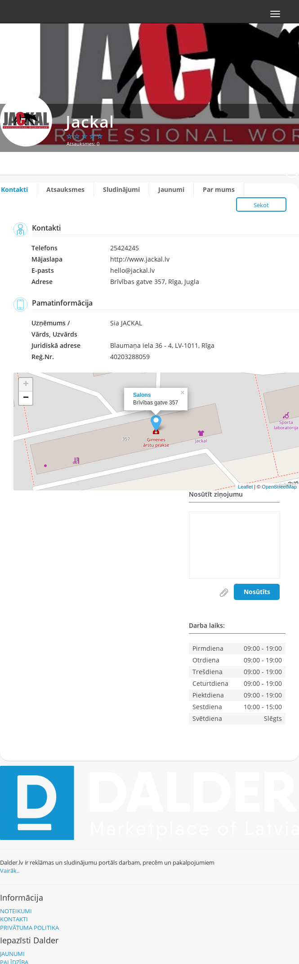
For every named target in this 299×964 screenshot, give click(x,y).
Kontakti (14, 189)
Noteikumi (16, 911)
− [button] (26, 398)
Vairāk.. (9, 870)
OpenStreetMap (279, 486)
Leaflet (245, 486)
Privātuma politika (29, 928)
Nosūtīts (257, 591)
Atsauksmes (65, 189)
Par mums (219, 189)
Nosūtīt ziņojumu (216, 494)
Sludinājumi (121, 189)
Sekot (261, 205)
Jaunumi (171, 189)
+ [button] (26, 384)
